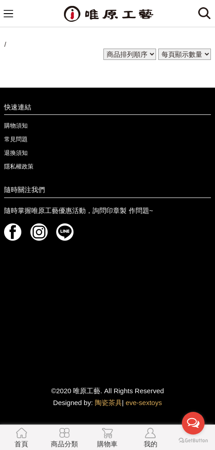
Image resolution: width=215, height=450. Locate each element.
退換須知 (16, 152)
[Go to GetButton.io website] (193, 441)
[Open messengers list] (193, 423)
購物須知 (16, 125)
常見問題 (16, 139)
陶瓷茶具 (108, 402)
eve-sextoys (144, 402)
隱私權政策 (19, 166)
